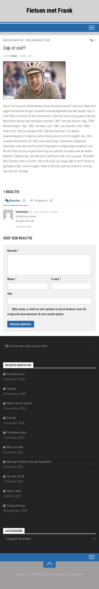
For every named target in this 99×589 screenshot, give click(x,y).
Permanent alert (17, 432)
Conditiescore (16, 374)
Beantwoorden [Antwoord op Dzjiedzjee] (23, 226)
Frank (13, 56)
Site (9, 293)
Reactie (13, 250)
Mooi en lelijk (15, 447)
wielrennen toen (38, 40)
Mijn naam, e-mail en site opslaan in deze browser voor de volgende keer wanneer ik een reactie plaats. (46, 311)
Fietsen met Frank (49, 10)
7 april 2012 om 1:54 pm (45, 212)
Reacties (15, 200)
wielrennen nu (13, 40)
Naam (11, 279)
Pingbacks (41, 200)
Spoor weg (14, 491)
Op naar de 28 (15, 476)
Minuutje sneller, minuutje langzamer (29, 462)
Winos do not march (19, 403)
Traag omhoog (16, 505)
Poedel (11, 418)
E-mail (56, 279)
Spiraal (11, 389)
